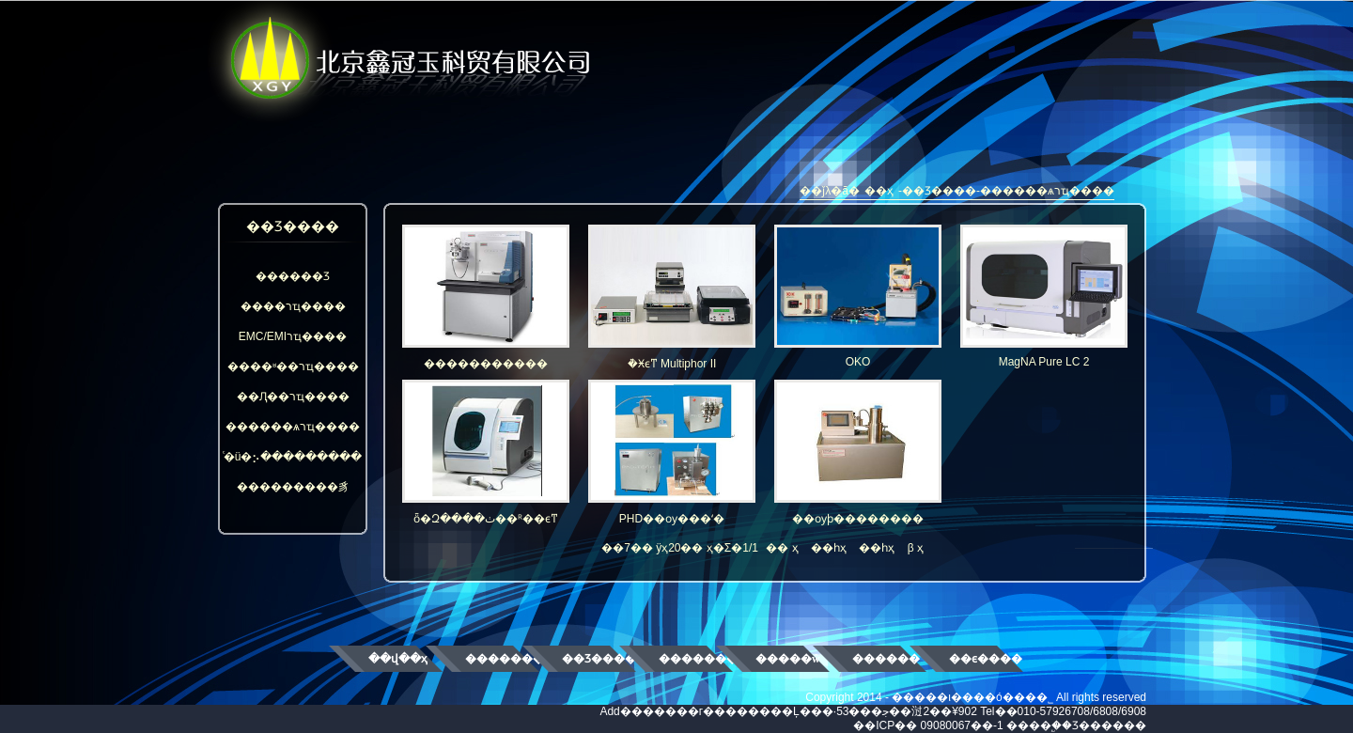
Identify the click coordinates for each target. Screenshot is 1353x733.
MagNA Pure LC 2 (1044, 296)
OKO (857, 296)
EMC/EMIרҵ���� (293, 336)
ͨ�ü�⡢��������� (293, 456)
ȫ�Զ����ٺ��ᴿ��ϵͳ (485, 452)
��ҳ (879, 190)
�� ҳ (782, 547)
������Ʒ (293, 276)
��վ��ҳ (398, 658)
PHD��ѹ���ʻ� (671, 452)
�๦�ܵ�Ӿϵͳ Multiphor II (671, 297)
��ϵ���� (985, 658)
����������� (485, 297)
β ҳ (916, 547)
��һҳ (829, 547)
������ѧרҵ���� (293, 426)
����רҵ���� (293, 306)
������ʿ (887, 658)
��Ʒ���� (599, 658)
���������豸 (293, 486)
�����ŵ (787, 658)
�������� (502, 658)
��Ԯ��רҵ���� (293, 396)
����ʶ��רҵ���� (293, 366)
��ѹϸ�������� (857, 452)
